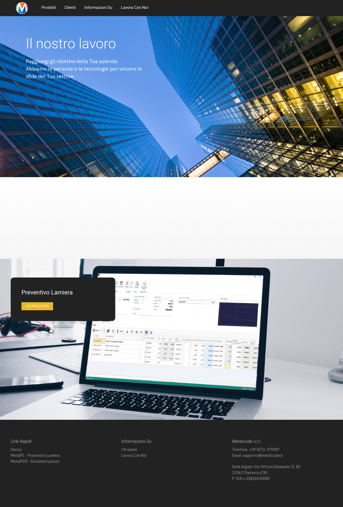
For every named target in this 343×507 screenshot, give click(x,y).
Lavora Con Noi (134, 7)
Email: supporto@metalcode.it (257, 455)
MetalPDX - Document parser (35, 461)
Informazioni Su (98, 7)
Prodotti (49, 7)
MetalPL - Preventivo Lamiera (35, 455)
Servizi (16, 449)
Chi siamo (129, 449)
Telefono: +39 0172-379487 (255, 449)
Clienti (70, 7)
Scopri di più (37, 306)
